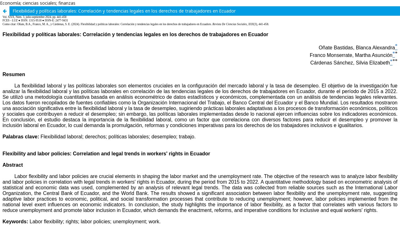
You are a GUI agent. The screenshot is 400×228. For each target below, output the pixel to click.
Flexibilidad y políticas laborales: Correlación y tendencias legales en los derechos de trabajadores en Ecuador (124, 11)
